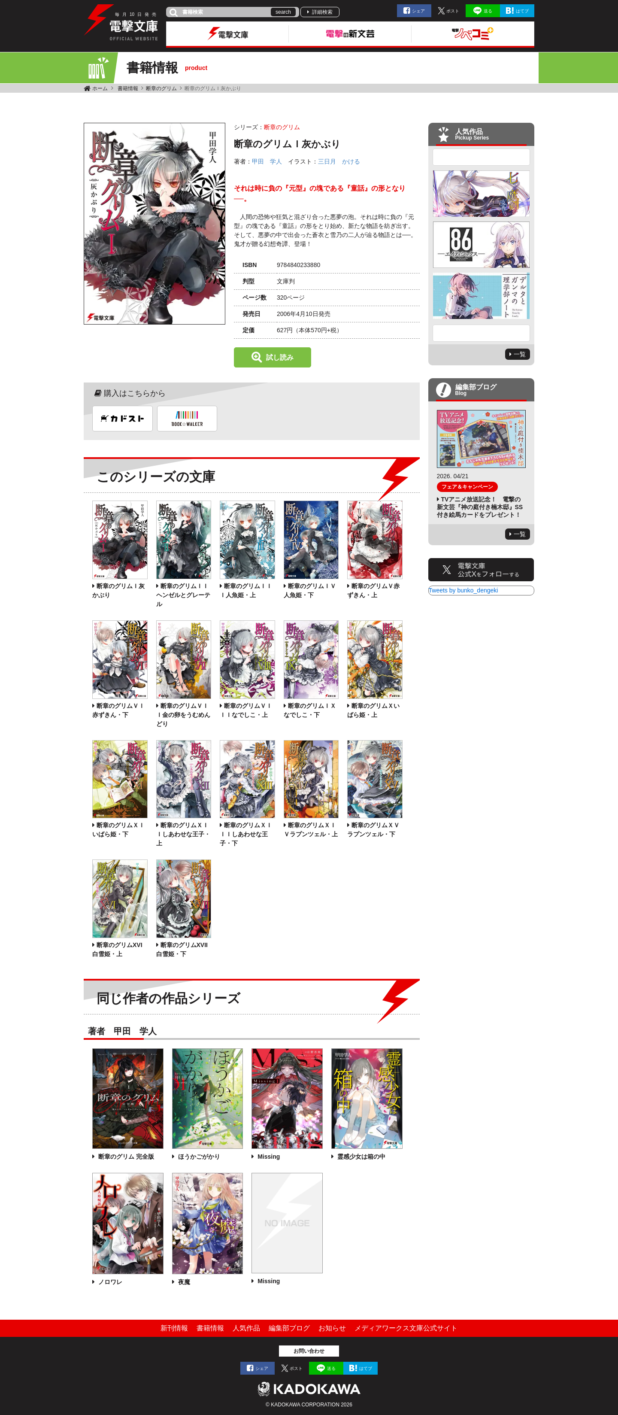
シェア (418, 11)
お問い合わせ (309, 1351)
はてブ (522, 11)
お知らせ (332, 1328)
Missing (268, 1156)
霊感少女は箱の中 (360, 1156)
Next (481, 333)
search (283, 12)
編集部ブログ (289, 1328)
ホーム (100, 88)
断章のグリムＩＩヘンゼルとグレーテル (183, 595)
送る (488, 11)
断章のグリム (161, 88)
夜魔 (183, 1281)
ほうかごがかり (198, 1156)
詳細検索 (322, 12)
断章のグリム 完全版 (125, 1156)
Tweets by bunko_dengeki (463, 590)
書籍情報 (128, 88)
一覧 (520, 354)
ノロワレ (109, 1281)
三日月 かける (339, 161)
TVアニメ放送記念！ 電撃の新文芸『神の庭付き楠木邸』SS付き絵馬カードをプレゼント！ (480, 507)
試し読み (280, 357)
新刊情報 (174, 1328)
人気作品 (246, 1328)
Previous (481, 157)
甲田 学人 (267, 161)
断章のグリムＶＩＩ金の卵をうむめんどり (183, 714)
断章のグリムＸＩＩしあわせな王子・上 (183, 834)
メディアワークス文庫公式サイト (405, 1328)
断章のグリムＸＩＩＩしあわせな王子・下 (246, 834)
